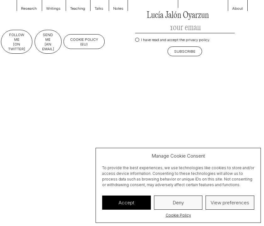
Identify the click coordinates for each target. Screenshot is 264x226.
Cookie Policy (178, 215)
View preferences (230, 203)
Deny (178, 203)
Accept (126, 203)
